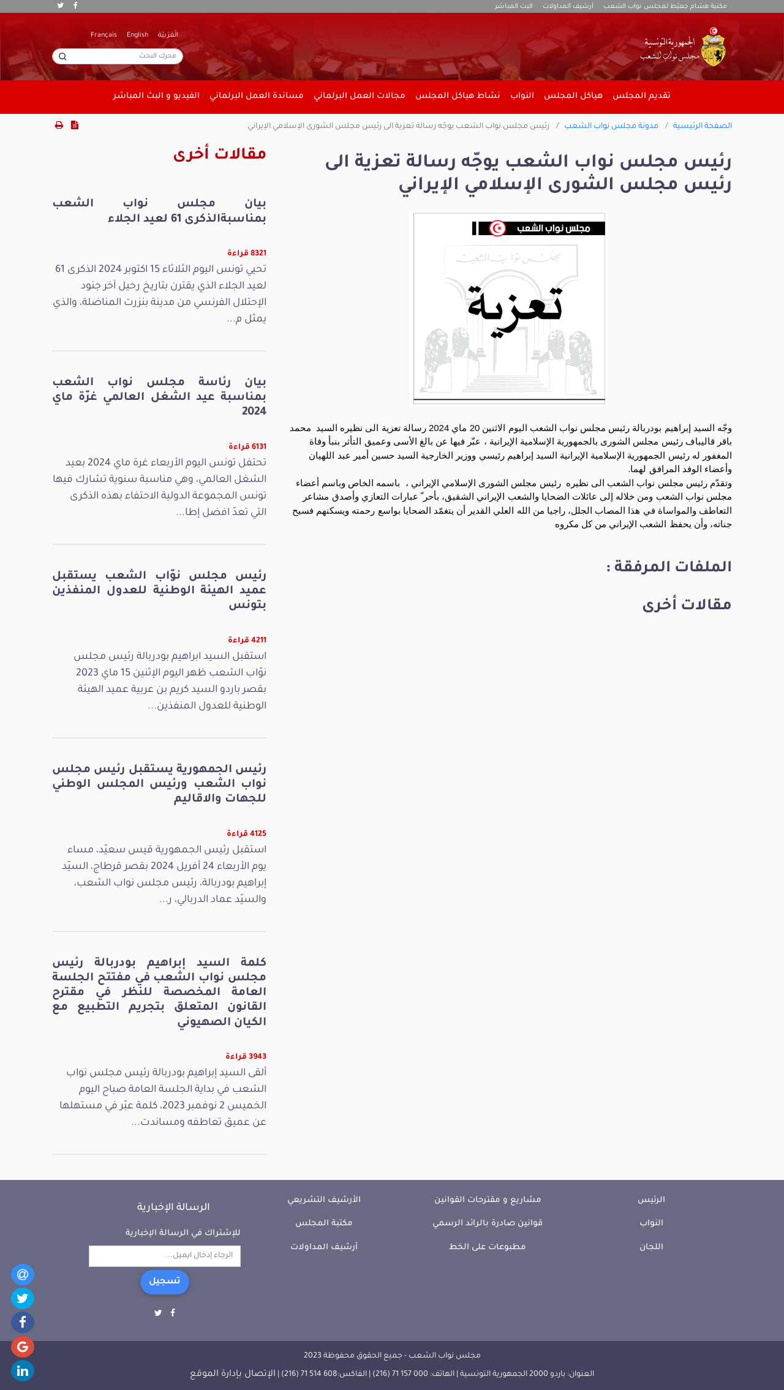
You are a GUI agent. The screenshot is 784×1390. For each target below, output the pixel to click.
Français (104, 35)
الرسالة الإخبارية (173, 1208)
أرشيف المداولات (568, 6)
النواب (651, 1223)
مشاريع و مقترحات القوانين (487, 1200)
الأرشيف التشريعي (324, 1200)
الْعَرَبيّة (168, 35)
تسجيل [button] (165, 1282)
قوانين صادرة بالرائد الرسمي (487, 1223)
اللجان (651, 1247)
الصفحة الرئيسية (702, 126)
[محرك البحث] (117, 56)
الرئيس (651, 1200)
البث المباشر (514, 6)
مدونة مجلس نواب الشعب (611, 126)
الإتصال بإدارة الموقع (233, 1375)
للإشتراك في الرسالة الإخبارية (183, 1233)
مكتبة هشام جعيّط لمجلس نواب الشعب (665, 6)
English (137, 35)
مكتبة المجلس (324, 1223)
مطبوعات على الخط (487, 1247)
